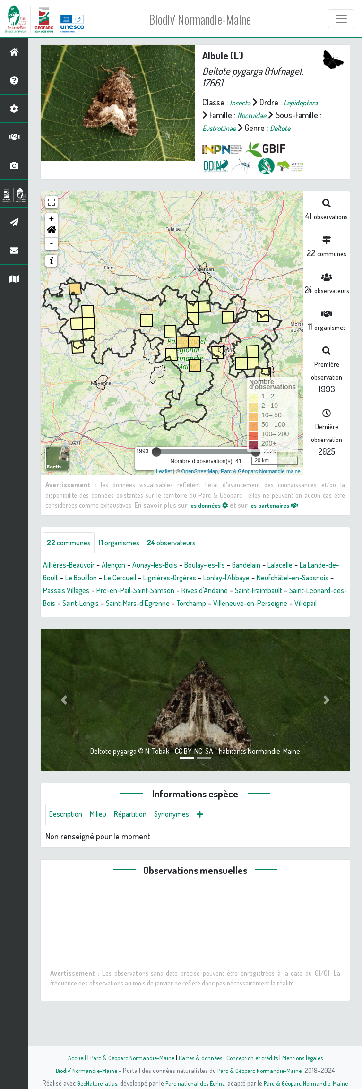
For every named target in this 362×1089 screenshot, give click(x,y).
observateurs (185, 556)
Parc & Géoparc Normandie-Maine (127, 1057)
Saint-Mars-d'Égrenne (276, 617)
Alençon (122, 579)
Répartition (139, 842)
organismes (126, 556)
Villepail (187, 630)
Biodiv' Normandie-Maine (201, 18)
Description (68, 842)
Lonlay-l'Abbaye (285, 592)
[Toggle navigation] (341, 18)
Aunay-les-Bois (169, 579)
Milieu (104, 842)
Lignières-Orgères (221, 592)
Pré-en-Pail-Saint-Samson (236, 604)
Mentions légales (309, 1057)
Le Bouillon (121, 592)
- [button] (51, 256)
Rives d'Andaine (313, 604)
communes (71, 556)
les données (211, 517)
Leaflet (164, 484)
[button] (51, 244)
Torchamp (60, 630)
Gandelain (273, 579)
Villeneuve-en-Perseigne (126, 630)
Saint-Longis (212, 617)
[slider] (156, 464)
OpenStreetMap (199, 484)
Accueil (68, 1057)
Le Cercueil (165, 592)
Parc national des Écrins (193, 1083)
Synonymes (185, 842)
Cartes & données (200, 1057)
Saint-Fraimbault (70, 617)
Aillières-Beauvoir (72, 579)
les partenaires (282, 517)
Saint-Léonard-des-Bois (144, 617)
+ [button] (51, 232)
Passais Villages (158, 604)
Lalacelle (310, 579)
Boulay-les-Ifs (226, 579)
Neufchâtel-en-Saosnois (84, 604)
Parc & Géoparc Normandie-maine (261, 484)
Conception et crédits (255, 1057)
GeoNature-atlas (92, 1083)
